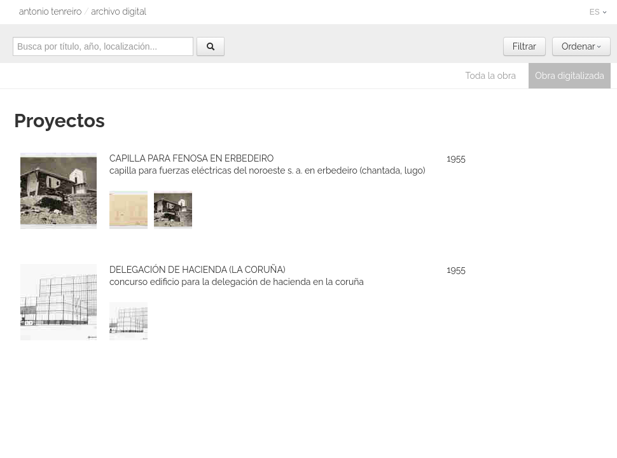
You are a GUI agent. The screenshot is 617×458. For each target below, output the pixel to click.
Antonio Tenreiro (50, 11)
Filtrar (524, 46)
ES (598, 12)
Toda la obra (491, 76)
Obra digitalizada (569, 76)
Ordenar (581, 46)
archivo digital (118, 11)
